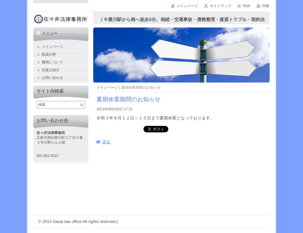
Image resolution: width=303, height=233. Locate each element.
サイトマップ (220, 6)
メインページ (107, 87)
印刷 (265, 6)
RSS (246, 6)
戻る (106, 141)
